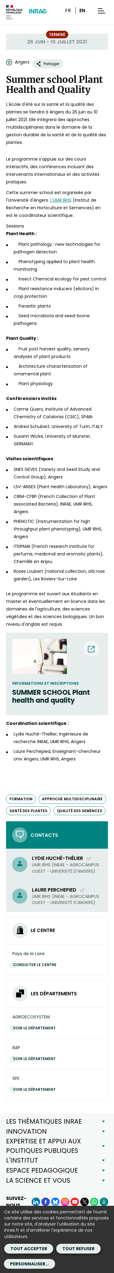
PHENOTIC (24, 521)
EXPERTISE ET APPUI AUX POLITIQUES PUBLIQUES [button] (43, 1146)
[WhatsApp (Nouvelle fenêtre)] (94, 1202)
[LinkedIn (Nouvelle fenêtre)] (36, 1202)
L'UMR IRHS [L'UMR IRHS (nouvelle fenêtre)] (60, 200)
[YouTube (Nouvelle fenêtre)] (75, 1202)
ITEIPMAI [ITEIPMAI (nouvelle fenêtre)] (22, 546)
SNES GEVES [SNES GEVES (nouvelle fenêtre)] (25, 469)
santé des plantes (28, 810)
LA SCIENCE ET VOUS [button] (38, 1180)
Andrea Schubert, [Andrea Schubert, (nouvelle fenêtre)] (32, 426)
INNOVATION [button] (26, 1131)
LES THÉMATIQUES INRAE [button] (44, 1121)
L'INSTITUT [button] (22, 1160)
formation (21, 799)
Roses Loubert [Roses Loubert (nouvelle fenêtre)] (28, 571)
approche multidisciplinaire (72, 799)
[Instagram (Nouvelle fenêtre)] (65, 1202)
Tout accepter (28, 1249)
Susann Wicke (28, 436)
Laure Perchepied (58, 889)
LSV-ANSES (25, 487)
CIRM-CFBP (25, 496)
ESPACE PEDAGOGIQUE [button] (42, 1170)
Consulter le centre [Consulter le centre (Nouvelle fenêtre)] (36, 964)
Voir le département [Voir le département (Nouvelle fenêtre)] (36, 1028)
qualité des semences (79, 810)
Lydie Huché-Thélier (62, 858)
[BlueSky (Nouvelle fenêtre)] (55, 1202)
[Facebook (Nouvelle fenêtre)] (45, 1202)
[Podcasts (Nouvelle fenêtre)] (104, 1202)
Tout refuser (78, 1249)
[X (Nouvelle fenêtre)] (84, 1202)
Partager (47, 63)
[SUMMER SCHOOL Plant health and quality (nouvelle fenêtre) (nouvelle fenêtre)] (57, 697)
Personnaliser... (29, 1264)
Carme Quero (28, 409)
